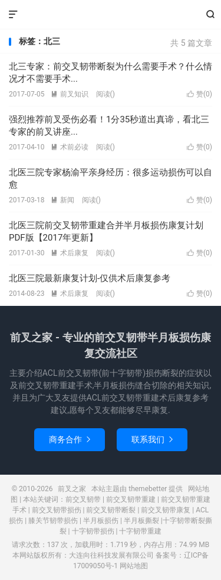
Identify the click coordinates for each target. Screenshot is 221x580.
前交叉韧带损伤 (56, 510)
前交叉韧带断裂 (111, 510)
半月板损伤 (100, 520)
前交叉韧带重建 (131, 499)
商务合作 (69, 439)
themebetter (147, 489)
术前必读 (69, 147)
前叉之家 (110, 15)
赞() (199, 94)
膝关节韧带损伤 (53, 520)
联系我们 (152, 439)
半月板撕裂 (141, 520)
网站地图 (134, 566)
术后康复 (69, 253)
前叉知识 (69, 94)
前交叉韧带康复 (165, 510)
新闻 (62, 200)
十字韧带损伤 (93, 531)
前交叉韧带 (83, 499)
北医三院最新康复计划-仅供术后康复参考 (89, 278)
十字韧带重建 (140, 531)
